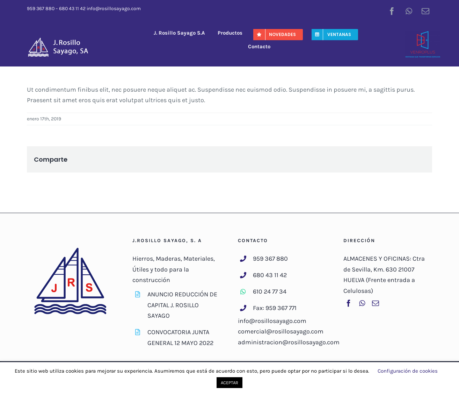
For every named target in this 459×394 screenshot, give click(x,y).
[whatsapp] (408, 10)
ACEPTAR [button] (229, 382)
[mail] (425, 10)
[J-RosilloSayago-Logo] (61, 39)
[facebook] (392, 10)
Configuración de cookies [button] (408, 371)
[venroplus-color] (422, 33)
